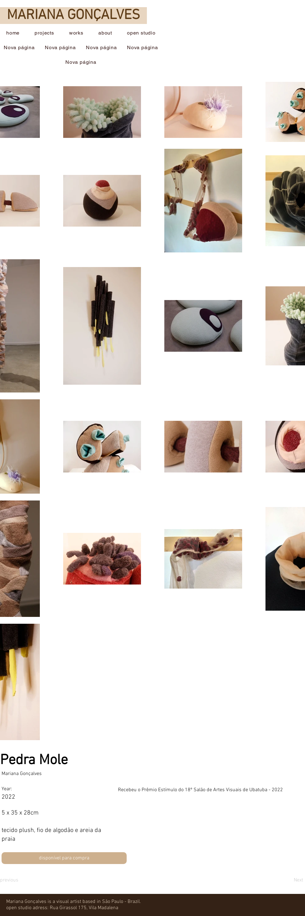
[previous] (22, 880)
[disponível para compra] (64, 858)
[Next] (282, 880)
